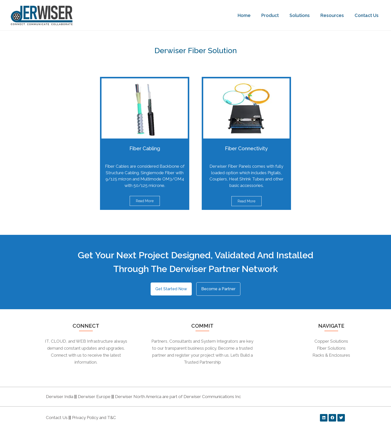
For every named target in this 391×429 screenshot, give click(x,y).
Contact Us (368, 15)
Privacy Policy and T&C (93, 417)
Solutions (301, 15)
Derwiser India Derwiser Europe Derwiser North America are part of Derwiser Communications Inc (143, 396)
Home (245, 15)
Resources (333, 15)
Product (271, 15)
